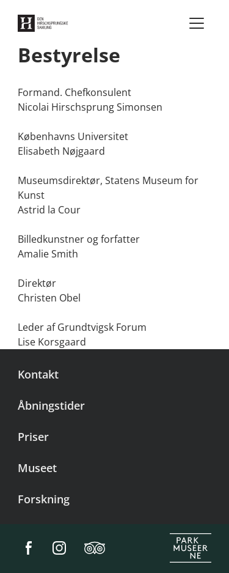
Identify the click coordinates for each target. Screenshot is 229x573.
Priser (33, 436)
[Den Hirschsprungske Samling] (44, 23)
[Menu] (196, 23)
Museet (37, 467)
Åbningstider (51, 405)
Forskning (44, 499)
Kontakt (38, 374)
